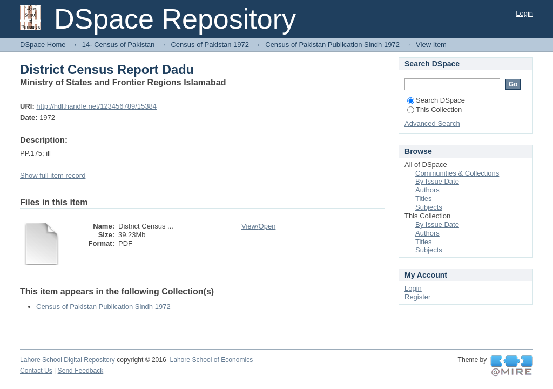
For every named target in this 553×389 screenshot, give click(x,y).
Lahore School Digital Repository (67, 360)
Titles (423, 198)
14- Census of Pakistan (118, 45)
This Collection (434, 109)
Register (417, 297)
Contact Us (36, 370)
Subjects (428, 207)
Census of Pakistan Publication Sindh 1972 (332, 45)
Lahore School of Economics (211, 360)
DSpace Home (43, 45)
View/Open (258, 226)
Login (524, 13)
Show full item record (52, 175)
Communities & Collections (457, 173)
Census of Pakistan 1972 (210, 45)
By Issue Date (437, 181)
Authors (427, 190)
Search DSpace (436, 100)
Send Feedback (81, 370)
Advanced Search (432, 123)
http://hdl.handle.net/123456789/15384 (96, 106)
